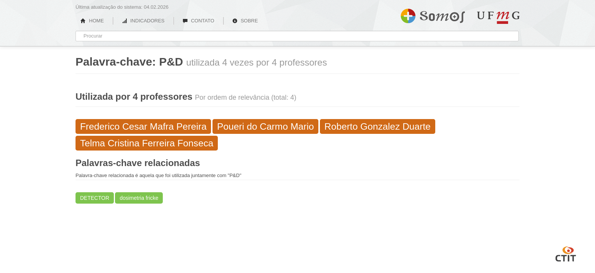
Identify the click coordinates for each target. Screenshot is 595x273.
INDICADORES (143, 21)
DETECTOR (94, 198)
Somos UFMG (433, 14)
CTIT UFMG (566, 253)
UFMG (498, 17)
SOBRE (245, 21)
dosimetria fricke (139, 198)
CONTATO (198, 21)
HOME (92, 21)
